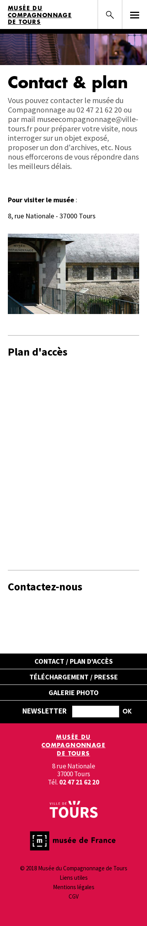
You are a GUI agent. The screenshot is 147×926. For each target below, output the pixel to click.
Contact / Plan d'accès (73, 661)
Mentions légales (73, 887)
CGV (74, 896)
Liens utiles (74, 877)
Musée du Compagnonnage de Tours (40, 15)
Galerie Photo (74, 692)
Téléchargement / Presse (73, 676)
